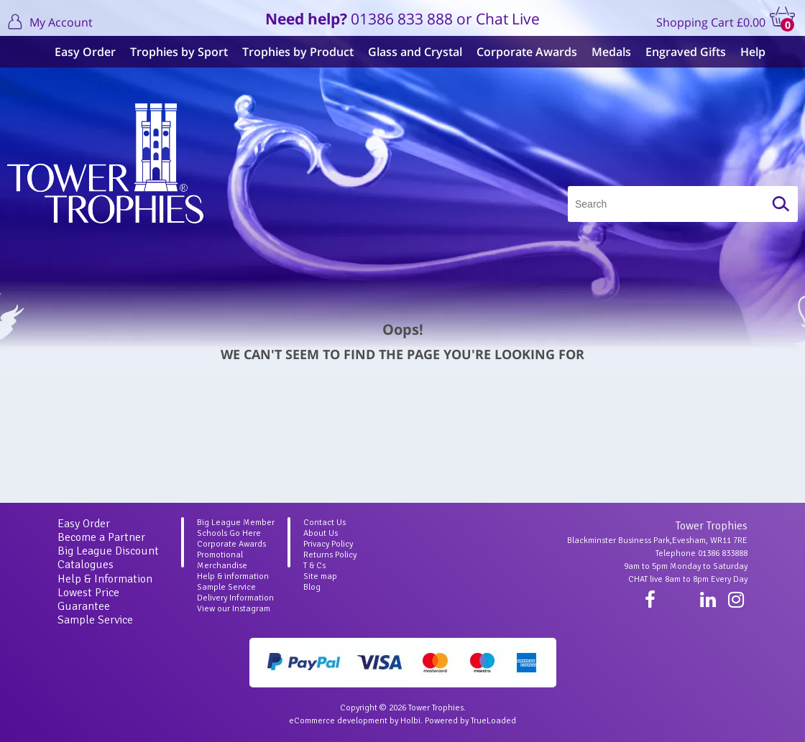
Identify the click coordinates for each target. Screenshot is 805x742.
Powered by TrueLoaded (470, 720)
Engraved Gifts (678, 52)
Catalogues (86, 564)
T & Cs (314, 565)
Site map (320, 576)
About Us (320, 533)
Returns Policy (329, 554)
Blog (312, 587)
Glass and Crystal (408, 52)
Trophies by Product (290, 52)
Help (745, 52)
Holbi (410, 720)
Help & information (233, 576)
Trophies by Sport (172, 52)
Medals (604, 52)
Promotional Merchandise (222, 560)
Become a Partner (101, 537)
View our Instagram (233, 608)
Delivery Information (235, 598)
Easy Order (78, 52)
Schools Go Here (229, 533)
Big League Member (236, 522)
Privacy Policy (328, 544)
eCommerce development (338, 720)
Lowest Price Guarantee (88, 599)
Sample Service (95, 620)
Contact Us (324, 522)
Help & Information (105, 579)
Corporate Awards (519, 52)
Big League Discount (108, 551)
